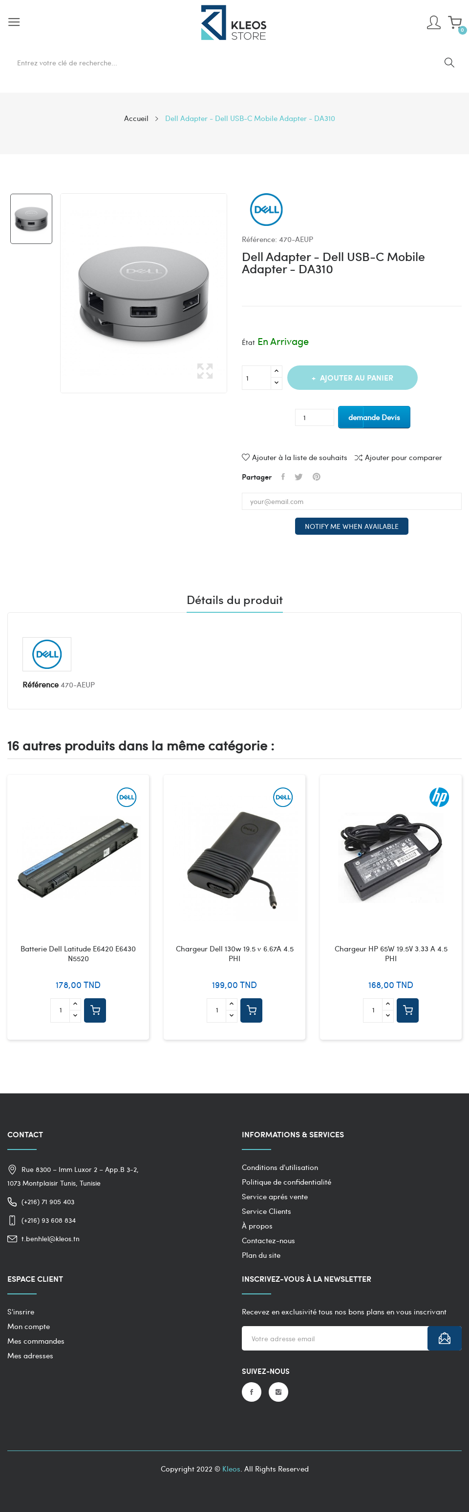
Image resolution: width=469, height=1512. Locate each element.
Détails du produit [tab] (235, 600)
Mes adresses (30, 1355)
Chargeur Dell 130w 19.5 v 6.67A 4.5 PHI (235, 954)
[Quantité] (256, 377)
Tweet (299, 476)
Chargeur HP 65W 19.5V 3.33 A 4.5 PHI (391, 954)
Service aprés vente (275, 1196)
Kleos (231, 1468)
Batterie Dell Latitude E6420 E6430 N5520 (78, 954)
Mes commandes (35, 1341)
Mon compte (28, 1326)
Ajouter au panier (355, 377)
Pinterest (316, 476)
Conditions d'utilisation (280, 1167)
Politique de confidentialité (286, 1182)
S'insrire (20, 1311)
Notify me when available (352, 526)
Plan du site (261, 1255)
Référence (40, 684)
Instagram (278, 1392)
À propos (257, 1225)
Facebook (251, 1392)
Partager (283, 476)
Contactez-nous (268, 1240)
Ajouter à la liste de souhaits (294, 457)
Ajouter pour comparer (398, 457)
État (248, 342)
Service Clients (266, 1211)
